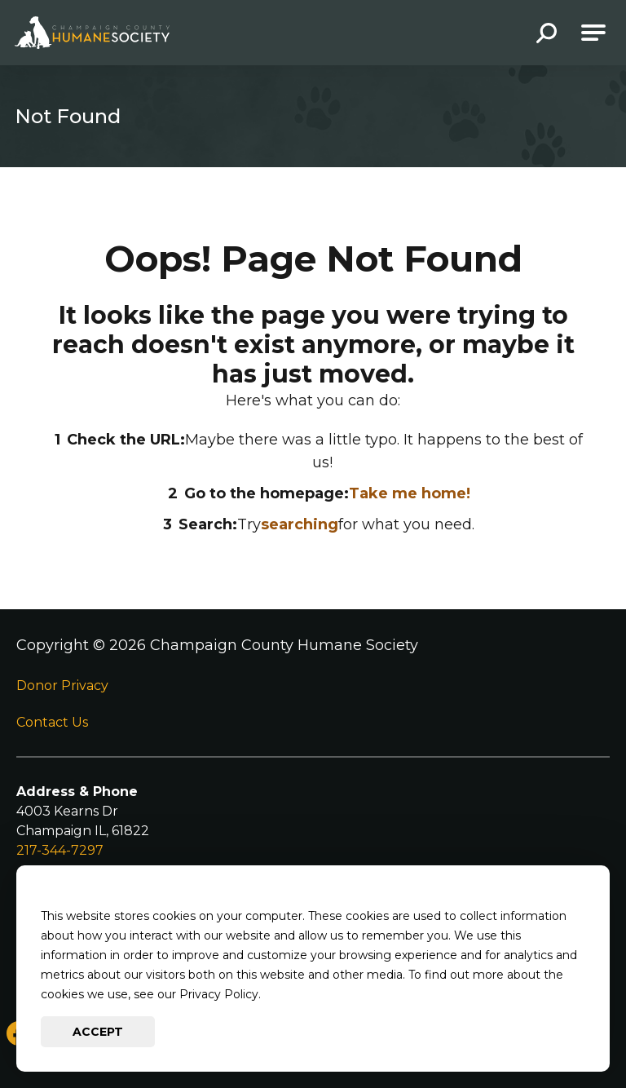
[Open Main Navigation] (593, 32)
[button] (546, 34)
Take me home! (409, 493)
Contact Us (52, 722)
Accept (98, 1031)
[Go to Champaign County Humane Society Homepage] (92, 32)
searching (299, 524)
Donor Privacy (62, 685)
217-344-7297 (60, 850)
